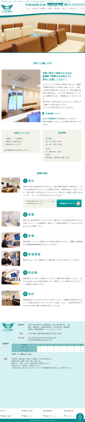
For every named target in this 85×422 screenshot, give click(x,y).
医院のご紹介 (57, 9)
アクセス (82, 9)
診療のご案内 (35, 9)
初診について (65, 9)
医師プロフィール (74, 9)
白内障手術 (49, 9)
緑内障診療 (42, 9)
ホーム (28, 9)
